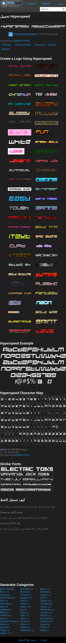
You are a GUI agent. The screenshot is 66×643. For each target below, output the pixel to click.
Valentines (27, 630)
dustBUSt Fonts (21, 40)
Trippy (4, 630)
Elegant (26, 597)
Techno (52, 44)
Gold (24, 603)
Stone (44, 627)
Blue (4, 591)
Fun (4, 600)
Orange (46, 612)
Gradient (46, 603)
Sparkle (5, 627)
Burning (45, 591)
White (44, 630)
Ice (23, 609)
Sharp (4, 624)
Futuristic (6, 44)
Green (25, 606)
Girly (24, 600)
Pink (24, 615)
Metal (4, 612)
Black (45, 589)
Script (24, 621)
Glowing (6, 603)
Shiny (24, 624)
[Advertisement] (33, 556)
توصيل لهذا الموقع (27, 639)
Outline (6, 615)
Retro (24, 618)
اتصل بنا (43, 639)
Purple (45, 615)
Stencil (25, 627)
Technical (40, 44)
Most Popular (7, 589)
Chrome (26, 595)
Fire (43, 597)
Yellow (5, 633)
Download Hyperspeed (22, 34)
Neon (24, 612)
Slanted (5, 49)
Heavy (45, 606)
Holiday (5, 609)
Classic (45, 595)
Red (4, 618)
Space (45, 624)
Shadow (46, 621)
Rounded (47, 618)
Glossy (46, 600)
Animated (26, 589)
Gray (4, 606)
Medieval (47, 609)
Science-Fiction (23, 44)
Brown (25, 591)
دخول (61, 3)
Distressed (7, 597)
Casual (5, 595)
